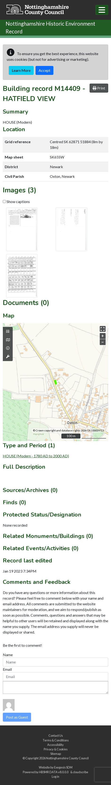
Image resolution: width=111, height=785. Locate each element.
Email (7, 669)
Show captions (16, 201)
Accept (44, 70)
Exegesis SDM (63, 767)
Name (8, 654)
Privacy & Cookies (55, 749)
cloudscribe (80, 772)
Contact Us (55, 735)
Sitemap (55, 754)
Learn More (21, 70)
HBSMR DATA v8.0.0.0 (54, 772)
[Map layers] (7, 331)
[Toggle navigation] (101, 10)
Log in (55, 776)
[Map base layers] (7, 340)
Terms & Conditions (56, 740)
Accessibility (55, 745)
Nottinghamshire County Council (67, 758)
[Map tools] (7, 356)
